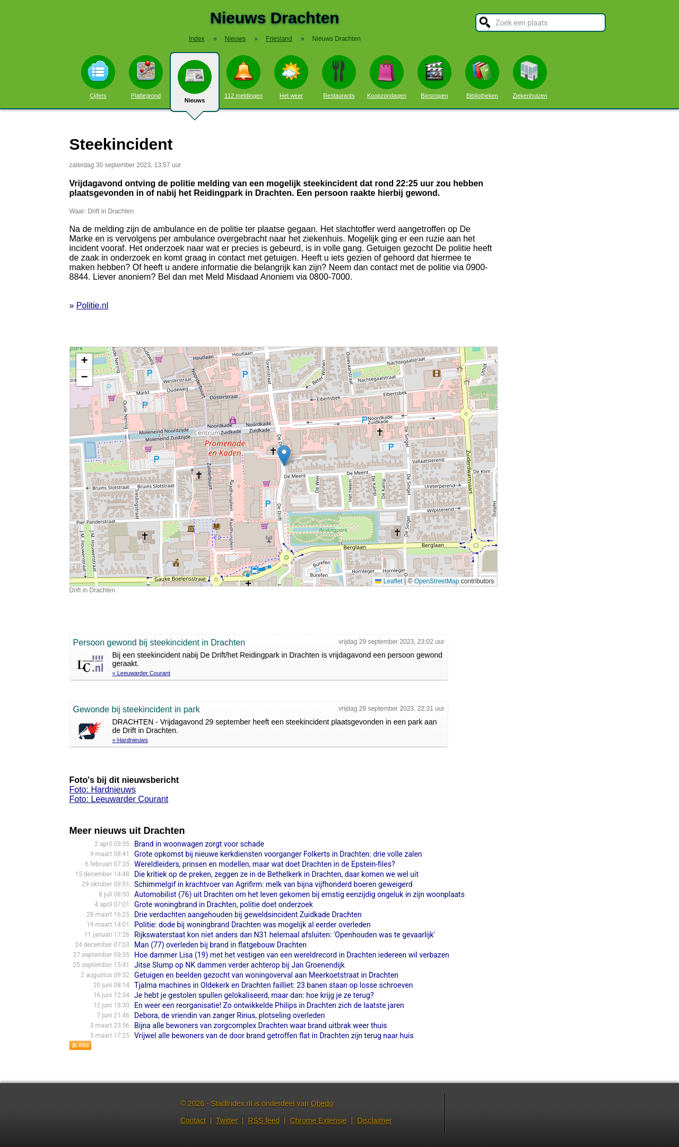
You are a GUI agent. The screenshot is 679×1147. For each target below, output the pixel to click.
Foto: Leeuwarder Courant (119, 799)
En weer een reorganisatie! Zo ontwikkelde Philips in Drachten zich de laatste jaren (269, 1005)
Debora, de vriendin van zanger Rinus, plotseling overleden (229, 1015)
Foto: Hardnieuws (102, 789)
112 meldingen (243, 77)
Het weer (291, 77)
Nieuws (195, 86)
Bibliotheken (482, 77)
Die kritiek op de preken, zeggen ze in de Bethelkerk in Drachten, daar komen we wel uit (276, 874)
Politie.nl (92, 305)
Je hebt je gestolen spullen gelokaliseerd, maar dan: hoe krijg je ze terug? (253, 995)
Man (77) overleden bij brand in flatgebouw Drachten (220, 945)
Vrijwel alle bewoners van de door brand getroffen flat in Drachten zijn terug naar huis (274, 1035)
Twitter (227, 1120)
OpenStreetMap (436, 581)
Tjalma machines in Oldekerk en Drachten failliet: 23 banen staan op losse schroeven (273, 985)
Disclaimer (374, 1120)
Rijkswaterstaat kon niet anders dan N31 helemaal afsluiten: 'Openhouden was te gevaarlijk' (284, 934)
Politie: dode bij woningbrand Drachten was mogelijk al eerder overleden (252, 924)
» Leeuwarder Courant (141, 673)
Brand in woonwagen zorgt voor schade (199, 844)
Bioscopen (434, 77)
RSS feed (264, 1120)
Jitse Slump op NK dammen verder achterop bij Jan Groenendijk (239, 965)
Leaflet (388, 581)
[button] (284, 456)
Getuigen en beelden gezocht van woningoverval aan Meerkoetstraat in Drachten (266, 975)
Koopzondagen (386, 77)
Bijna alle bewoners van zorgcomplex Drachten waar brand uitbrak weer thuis (260, 1025)
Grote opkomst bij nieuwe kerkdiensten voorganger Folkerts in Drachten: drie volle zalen (278, 854)
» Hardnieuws (130, 740)
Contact (193, 1120)
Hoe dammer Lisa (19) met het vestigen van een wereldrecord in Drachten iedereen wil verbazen (291, 955)
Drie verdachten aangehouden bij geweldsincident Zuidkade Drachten (248, 914)
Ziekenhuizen (529, 77)
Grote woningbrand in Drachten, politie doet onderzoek (223, 904)
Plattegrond (146, 77)
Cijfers (98, 77)
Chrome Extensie (318, 1120)
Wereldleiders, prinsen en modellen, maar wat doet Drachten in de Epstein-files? (264, 864)
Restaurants (339, 77)
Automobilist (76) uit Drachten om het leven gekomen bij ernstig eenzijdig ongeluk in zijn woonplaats (299, 894)
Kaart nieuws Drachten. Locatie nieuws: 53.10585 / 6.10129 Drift (282, 466)
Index (196, 38)
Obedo (322, 1103)
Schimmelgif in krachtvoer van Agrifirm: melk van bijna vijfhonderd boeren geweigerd (273, 884)
